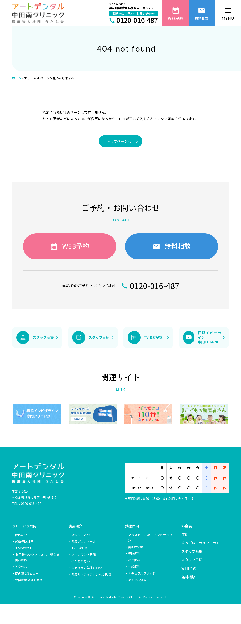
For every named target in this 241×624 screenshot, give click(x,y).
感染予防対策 (24, 541)
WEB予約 (188, 568)
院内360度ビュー (27, 573)
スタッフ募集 (191, 551)
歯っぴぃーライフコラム (200, 542)
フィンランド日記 (83, 554)
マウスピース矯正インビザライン (150, 537)
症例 (184, 534)
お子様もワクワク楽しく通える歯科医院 (37, 557)
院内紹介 (21, 535)
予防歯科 (134, 553)
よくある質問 (137, 580)
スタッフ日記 (191, 559)
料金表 (186, 525)
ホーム (16, 78)
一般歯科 (134, 566)
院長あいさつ (80, 535)
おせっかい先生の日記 (86, 567)
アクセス (21, 566)
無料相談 (188, 576)
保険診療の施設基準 (29, 580)
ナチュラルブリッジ (142, 573)
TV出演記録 (79, 548)
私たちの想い (80, 561)
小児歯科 (134, 560)
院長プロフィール (83, 541)
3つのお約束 (23, 548)
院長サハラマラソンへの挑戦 (91, 574)
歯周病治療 (135, 547)
